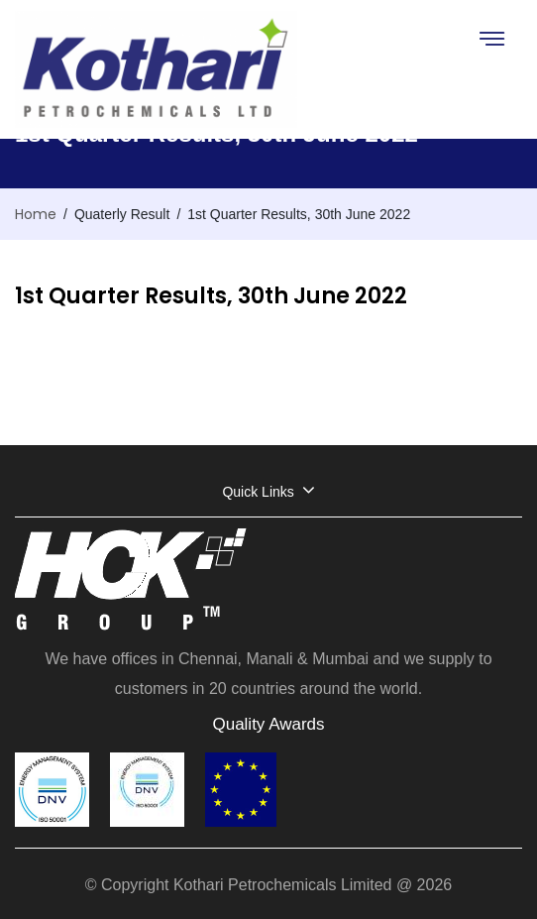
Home (35, 214)
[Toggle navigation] (491, 38)
